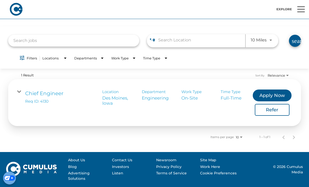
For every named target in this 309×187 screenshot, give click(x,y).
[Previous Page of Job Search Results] (283, 137)
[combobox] (73, 40)
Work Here (210, 166)
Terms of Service (171, 173)
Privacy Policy (169, 166)
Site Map (208, 160)
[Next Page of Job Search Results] (294, 137)
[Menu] (300, 9)
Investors (120, 166)
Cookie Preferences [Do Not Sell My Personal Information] (218, 173)
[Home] (84, 9)
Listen (117, 173)
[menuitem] (87, 160)
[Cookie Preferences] (9, 178)
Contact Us (122, 160)
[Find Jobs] (295, 41)
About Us (76, 160)
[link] (154, 102)
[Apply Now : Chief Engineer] (272, 95)
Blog (72, 166)
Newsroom (166, 160)
